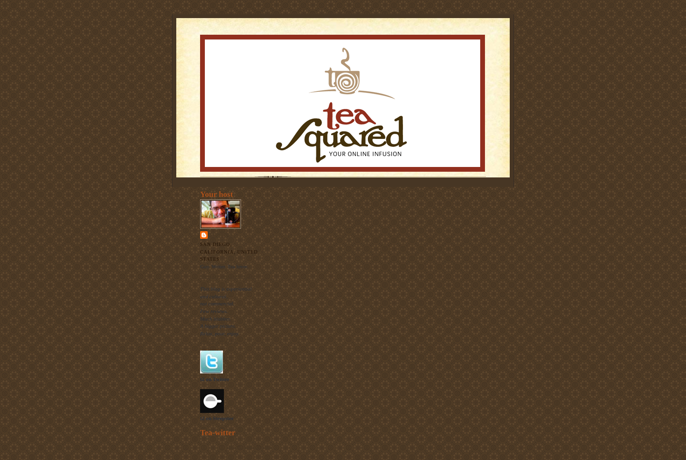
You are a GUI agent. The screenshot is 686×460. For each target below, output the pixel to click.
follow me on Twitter (249, 446)
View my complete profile (228, 276)
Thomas (221, 234)
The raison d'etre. (219, 341)
